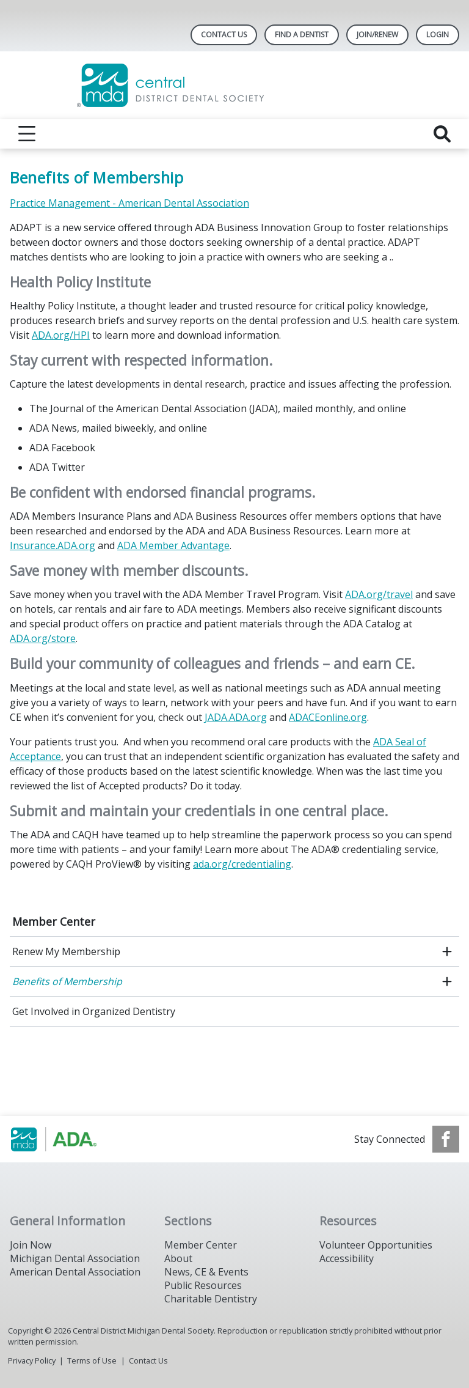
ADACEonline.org (328, 717)
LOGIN (437, 34)
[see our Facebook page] (445, 1139)
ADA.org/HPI (61, 335)
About (178, 1258)
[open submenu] (447, 951)
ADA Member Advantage (173, 545)
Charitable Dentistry (210, 1298)
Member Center (53, 921)
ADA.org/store (43, 638)
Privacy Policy (32, 1360)
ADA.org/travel (379, 594)
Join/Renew (377, 34)
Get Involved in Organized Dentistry (93, 1011)
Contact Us (224, 34)
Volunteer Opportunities (375, 1245)
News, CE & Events (206, 1272)
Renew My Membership (66, 951)
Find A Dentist (302, 34)
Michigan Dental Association (75, 1258)
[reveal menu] (27, 134)
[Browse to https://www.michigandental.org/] (72, 1139)
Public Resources (203, 1285)
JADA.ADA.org (236, 717)
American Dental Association (75, 1272)
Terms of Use (92, 1360)
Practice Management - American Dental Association (129, 203)
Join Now (30, 1245)
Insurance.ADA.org (52, 545)
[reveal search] (442, 134)
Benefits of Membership (67, 981)
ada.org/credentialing (242, 864)
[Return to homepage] (235, 85)
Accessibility (346, 1258)
